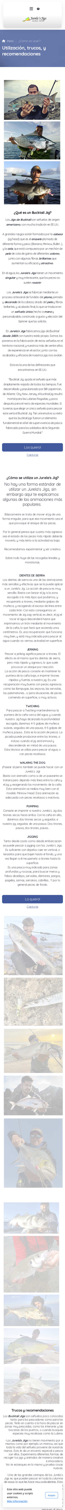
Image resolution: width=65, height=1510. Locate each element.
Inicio (10, 41)
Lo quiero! (32, 900)
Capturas (32, 455)
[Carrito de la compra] (38, 8)
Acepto (51, 1495)
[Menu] (31, 8)
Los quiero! (32, 448)
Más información (17, 1501)
